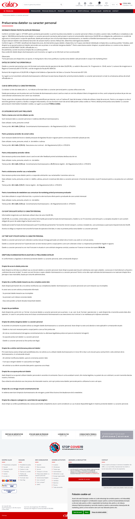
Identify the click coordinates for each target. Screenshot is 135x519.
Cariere (4, 474)
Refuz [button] (86, 512)
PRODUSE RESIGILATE (49, 11)
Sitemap (4, 515)
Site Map (22, 480)
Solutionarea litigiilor (41, 478)
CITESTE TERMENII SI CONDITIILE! (89, 473)
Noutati (5, 467)
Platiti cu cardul (24, 467)
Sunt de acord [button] (78, 512)
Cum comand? (40, 480)
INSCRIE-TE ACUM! (84, 479)
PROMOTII (61, 11)
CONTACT (115, 11)
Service (38, 469)
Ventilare (55, 481)
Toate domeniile (57, 487)
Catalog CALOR (7, 469)
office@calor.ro (31, 47)
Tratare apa (56, 469)
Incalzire (55, 465)
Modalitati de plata (25, 465)
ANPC (37, 484)
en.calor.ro (5, 476)
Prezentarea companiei (9, 465)
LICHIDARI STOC (71, 11)
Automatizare (56, 471)
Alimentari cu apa (57, 474)
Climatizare (56, 467)
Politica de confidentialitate (23, 474)
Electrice (55, 483)
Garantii (38, 465)
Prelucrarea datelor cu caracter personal (42, 474)
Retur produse (40, 467)
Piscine (54, 485)
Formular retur (23, 478)
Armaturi (55, 478)
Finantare (5, 471)
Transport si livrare (41, 471)
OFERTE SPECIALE (83, 11)
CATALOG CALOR (96, 11)
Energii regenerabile (58, 476)
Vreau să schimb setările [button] (99, 512)
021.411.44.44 (123, 436)
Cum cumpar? (40, 482)
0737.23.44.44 (110, 436)
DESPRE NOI (107, 11)
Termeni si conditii (25, 471)
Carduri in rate (23, 469)
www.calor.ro (22, 90)
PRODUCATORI (35, 11)
